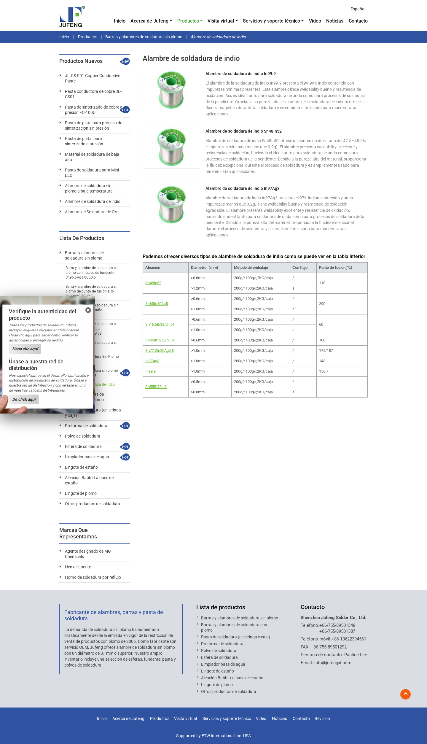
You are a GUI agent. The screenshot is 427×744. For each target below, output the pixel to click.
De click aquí (24, 399)
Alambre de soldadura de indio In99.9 (240, 73)
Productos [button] (188, 21)
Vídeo (315, 21)
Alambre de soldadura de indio (92, 201)
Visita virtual (185, 718)
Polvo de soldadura (82, 436)
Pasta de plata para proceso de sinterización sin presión (93, 125)
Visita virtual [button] (221, 21)
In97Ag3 (152, 361)
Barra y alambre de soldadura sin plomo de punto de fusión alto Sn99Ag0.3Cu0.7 (92, 291)
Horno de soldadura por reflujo (93, 577)
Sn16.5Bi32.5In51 (160, 324)
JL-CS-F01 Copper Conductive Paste (92, 78)
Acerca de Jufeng (128, 718)
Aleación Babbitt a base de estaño (89, 480)
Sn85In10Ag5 (156, 303)
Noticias (334, 21)
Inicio (119, 21)
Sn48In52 (153, 283)
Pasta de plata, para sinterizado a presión (84, 141)
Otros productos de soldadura (92, 503)
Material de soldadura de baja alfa (92, 157)
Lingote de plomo (81, 493)
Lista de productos (220, 607)
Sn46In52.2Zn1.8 (159, 340)
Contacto (358, 21)
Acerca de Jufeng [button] (149, 21)
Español (357, 9)
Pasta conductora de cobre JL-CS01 (93, 94)
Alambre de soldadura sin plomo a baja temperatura (89, 188)
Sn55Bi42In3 (156, 386)
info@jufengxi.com (332, 662)
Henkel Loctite (78, 567)
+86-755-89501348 (337, 625)
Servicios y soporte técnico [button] (271, 21)
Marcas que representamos (78, 533)
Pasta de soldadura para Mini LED (92, 173)
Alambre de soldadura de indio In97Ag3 (242, 188)
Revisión (322, 718)
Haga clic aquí (25, 348)
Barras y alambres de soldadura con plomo (234, 627)
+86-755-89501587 (337, 631)
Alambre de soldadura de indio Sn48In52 (243, 131)
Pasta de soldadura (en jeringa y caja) (235, 637)
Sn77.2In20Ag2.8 (159, 350)
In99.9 (150, 371)
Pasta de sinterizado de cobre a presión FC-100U (93, 110)
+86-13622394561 (349, 639)
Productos (87, 36)
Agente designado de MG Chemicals (88, 554)
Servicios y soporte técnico (227, 718)
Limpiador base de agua (87, 456)
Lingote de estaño (81, 467)
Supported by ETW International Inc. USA (213, 735)
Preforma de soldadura (86, 425)
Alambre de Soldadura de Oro (92, 211)
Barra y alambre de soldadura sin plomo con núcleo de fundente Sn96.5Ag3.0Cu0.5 (92, 272)
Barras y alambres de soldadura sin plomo (143, 36)
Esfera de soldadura (83, 446)
